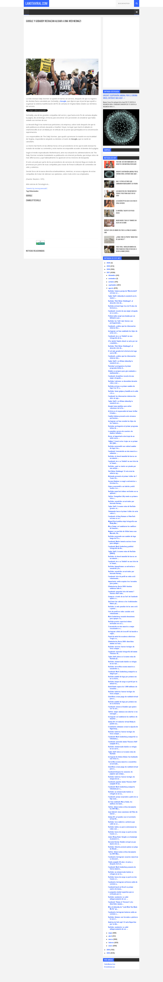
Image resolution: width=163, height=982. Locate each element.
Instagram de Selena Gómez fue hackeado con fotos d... (123, 757)
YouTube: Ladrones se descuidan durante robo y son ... (122, 382)
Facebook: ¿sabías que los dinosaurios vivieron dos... (122, 327)
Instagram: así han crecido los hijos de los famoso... (122, 422)
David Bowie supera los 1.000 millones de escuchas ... (122, 687)
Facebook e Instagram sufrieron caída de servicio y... (122, 883)
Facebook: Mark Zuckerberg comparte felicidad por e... (121, 787)
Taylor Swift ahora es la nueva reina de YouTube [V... (121, 657)
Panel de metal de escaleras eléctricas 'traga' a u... (121, 637)
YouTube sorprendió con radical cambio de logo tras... (122, 447)
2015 (108, 953)
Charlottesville (33, 200)
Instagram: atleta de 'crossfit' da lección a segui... (123, 632)
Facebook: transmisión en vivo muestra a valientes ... (122, 452)
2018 (108, 269)
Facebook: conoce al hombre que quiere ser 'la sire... (122, 707)
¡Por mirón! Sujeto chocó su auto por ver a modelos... (123, 342)
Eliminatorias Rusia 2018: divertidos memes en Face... (121, 642)
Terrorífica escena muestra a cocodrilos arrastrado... (122, 762)
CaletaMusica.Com (109, 964)
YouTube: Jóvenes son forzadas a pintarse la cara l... (123, 918)
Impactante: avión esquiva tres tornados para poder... (122, 582)
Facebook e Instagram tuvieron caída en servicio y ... (122, 913)
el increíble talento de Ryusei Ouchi (125, 211)
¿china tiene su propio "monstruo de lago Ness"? (127, 238)
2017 (108, 272)
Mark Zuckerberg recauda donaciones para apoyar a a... (121, 617)
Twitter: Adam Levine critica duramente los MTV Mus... (122, 808)
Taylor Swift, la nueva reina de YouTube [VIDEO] (121, 552)
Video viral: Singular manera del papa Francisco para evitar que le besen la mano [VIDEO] (126, 249)
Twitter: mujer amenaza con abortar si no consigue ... (123, 712)
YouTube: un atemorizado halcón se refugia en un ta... (120, 873)
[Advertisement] (62, 39)
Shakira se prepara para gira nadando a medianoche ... (122, 372)
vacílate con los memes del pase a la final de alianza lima (120, 231)
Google (63, 101)
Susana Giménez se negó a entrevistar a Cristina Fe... (122, 482)
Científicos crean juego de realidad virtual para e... (123, 697)
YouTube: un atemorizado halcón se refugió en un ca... (120, 792)
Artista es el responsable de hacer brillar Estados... (122, 412)
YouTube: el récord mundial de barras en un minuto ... (122, 457)
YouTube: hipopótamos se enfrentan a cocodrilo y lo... (121, 567)
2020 (109, 262)
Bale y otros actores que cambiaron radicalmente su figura (127, 182)
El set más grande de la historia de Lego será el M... (122, 352)
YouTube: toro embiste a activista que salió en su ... (121, 823)
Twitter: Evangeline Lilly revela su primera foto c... (123, 497)
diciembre (112, 275)
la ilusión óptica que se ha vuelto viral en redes (126, 202)
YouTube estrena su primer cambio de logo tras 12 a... (121, 387)
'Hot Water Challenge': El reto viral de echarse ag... (121, 472)
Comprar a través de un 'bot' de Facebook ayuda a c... (122, 597)
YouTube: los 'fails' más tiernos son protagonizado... (120, 322)
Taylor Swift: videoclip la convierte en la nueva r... (122, 297)
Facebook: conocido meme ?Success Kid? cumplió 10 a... (122, 742)
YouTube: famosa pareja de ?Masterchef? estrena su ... (122, 292)
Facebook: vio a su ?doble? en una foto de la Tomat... (123, 462)
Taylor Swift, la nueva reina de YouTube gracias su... (121, 507)
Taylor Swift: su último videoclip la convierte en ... (120, 362)
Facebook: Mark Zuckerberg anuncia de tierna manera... (122, 868)
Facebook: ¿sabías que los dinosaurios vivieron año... (122, 357)
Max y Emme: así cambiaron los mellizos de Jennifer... (122, 527)
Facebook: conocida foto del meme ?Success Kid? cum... (121, 592)
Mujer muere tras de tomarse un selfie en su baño (126, 221)
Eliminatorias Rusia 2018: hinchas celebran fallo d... (120, 587)
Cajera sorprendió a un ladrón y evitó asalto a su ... (121, 487)
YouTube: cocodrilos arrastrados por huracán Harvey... (121, 502)
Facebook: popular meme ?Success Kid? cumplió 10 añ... (122, 782)
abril (110, 936)
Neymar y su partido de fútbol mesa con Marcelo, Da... (122, 532)
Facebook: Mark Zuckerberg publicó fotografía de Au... (120, 547)
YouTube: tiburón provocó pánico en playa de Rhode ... (123, 848)
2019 (108, 266)
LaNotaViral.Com (36, 3)
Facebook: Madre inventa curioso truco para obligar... (122, 542)
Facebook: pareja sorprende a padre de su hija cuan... (123, 797)
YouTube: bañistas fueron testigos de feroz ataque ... (121, 692)
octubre (111, 281)
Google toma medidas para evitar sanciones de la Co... (120, 407)
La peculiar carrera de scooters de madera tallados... (120, 432)
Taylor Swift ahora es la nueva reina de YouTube (121, 753)
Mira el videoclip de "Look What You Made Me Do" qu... (122, 908)
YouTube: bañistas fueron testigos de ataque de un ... (121, 777)
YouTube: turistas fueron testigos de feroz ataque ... (121, 647)
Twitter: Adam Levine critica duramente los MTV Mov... (122, 853)
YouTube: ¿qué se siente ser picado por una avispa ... (122, 467)
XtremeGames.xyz (109, 967)
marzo (110, 939)
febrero (111, 942)
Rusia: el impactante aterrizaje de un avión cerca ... (121, 437)
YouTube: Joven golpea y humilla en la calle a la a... (123, 392)
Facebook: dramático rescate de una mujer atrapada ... (121, 377)
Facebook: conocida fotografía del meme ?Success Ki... (122, 652)
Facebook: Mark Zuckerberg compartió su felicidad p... (123, 737)
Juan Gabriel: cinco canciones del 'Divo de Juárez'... (122, 813)
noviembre (112, 278)
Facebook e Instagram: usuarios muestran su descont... (123, 858)
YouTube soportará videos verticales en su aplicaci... (123, 492)
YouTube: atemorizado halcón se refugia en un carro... (122, 747)
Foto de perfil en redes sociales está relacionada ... (121, 612)
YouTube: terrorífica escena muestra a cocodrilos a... (121, 667)
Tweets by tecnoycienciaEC (36, 188)
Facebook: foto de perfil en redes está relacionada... (121, 577)
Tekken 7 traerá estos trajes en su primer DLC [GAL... (123, 442)
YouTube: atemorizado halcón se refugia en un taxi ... (122, 662)
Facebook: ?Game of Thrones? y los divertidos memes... (120, 903)
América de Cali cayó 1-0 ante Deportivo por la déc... (122, 923)
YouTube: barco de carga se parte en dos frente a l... (122, 833)
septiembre (112, 285)
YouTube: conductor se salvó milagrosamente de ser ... (118, 898)
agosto (111, 288)
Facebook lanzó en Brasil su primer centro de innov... (120, 888)
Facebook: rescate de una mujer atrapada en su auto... (123, 312)
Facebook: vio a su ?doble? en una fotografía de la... (120, 337)
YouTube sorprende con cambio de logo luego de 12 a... (122, 537)
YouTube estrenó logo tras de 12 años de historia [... (122, 307)
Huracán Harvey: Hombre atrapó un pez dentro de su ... (122, 843)
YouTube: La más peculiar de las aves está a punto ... (122, 607)
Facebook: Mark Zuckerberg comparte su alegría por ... (122, 672)
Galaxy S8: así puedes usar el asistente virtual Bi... (122, 818)
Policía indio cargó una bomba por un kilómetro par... (121, 317)
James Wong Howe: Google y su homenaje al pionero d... (122, 838)
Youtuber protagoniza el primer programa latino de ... (123, 427)
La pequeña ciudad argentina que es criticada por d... (121, 893)
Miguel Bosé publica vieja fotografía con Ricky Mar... (122, 522)
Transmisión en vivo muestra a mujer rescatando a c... (121, 627)
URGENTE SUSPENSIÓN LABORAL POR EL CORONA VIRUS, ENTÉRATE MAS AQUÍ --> (120, 96)
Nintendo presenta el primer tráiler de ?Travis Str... (122, 477)
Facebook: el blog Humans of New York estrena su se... (121, 517)
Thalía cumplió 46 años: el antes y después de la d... (120, 863)
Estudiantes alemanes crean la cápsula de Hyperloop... (123, 727)
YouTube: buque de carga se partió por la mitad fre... (122, 682)
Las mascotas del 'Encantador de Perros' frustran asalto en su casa (126, 193)
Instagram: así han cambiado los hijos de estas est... (122, 332)
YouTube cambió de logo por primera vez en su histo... (122, 677)
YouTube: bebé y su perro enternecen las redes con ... (122, 828)
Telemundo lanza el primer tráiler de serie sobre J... (123, 512)
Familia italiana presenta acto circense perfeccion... (122, 417)
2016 (108, 949)
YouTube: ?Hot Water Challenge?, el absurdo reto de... (120, 302)
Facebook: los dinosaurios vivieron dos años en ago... (122, 397)
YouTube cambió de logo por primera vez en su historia (122, 702)
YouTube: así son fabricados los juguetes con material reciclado (126, 163)
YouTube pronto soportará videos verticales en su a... (120, 622)
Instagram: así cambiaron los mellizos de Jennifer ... (122, 717)
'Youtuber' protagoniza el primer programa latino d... (119, 367)
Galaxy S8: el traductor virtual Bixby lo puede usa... (121, 722)
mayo (110, 933)
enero (110, 945)
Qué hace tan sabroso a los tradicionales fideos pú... (122, 602)
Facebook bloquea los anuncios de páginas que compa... (120, 772)
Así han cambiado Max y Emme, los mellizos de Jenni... (120, 802)
